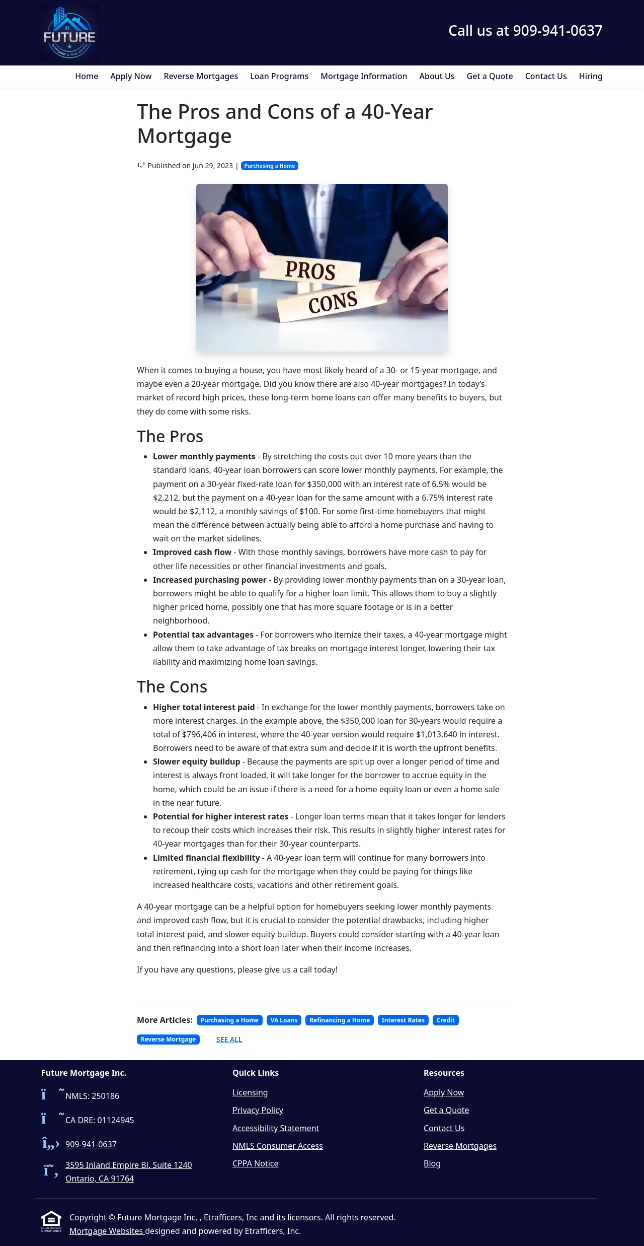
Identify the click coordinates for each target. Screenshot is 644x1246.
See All (229, 1039)
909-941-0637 (91, 1144)
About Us (437, 76)
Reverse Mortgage (168, 1039)
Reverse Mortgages (201, 76)
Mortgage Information (363, 76)
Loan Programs (279, 76)
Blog (432, 1163)
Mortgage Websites (107, 1230)
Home (86, 76)
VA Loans (284, 1020)
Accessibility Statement (275, 1128)
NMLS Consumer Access (277, 1145)
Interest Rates (403, 1020)
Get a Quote (490, 76)
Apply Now (130, 76)
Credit (446, 1020)
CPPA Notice (255, 1163)
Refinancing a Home (339, 1020)
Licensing (250, 1092)
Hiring (591, 76)
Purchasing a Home (269, 165)
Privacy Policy (257, 1110)
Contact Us (546, 76)
